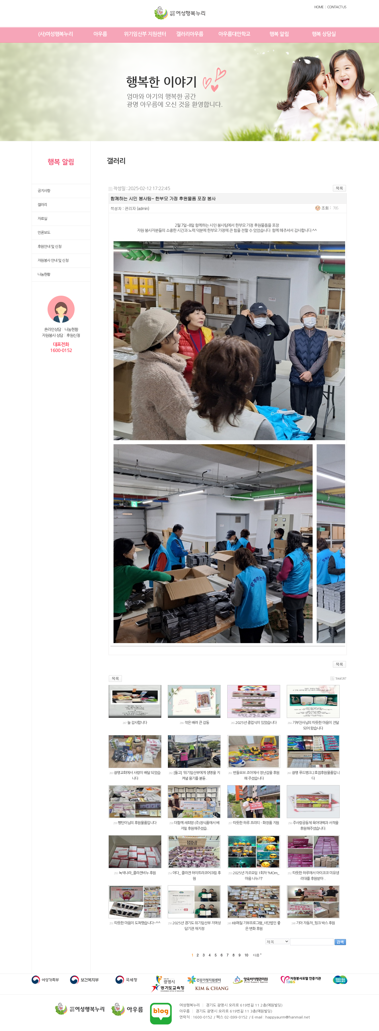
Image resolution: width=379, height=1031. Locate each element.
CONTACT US (336, 7)
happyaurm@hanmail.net (287, 1017)
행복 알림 (279, 34)
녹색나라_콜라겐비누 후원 (137, 873)
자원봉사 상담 (52, 336)
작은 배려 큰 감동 (197, 723)
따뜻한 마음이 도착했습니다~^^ (137, 923)
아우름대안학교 (234, 34)
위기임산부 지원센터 (145, 34)
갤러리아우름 (189, 34)
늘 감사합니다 (137, 723)
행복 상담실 (324, 34)
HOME (318, 7)
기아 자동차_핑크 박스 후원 (315, 923)
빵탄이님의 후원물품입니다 (137, 823)
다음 (256, 954)
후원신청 (73, 336)
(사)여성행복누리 (55, 34)
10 (246, 954)
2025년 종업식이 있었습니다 (255, 723)
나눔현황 (71, 330)
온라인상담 (52, 330)
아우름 (100, 34)
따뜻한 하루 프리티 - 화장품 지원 (256, 823)
